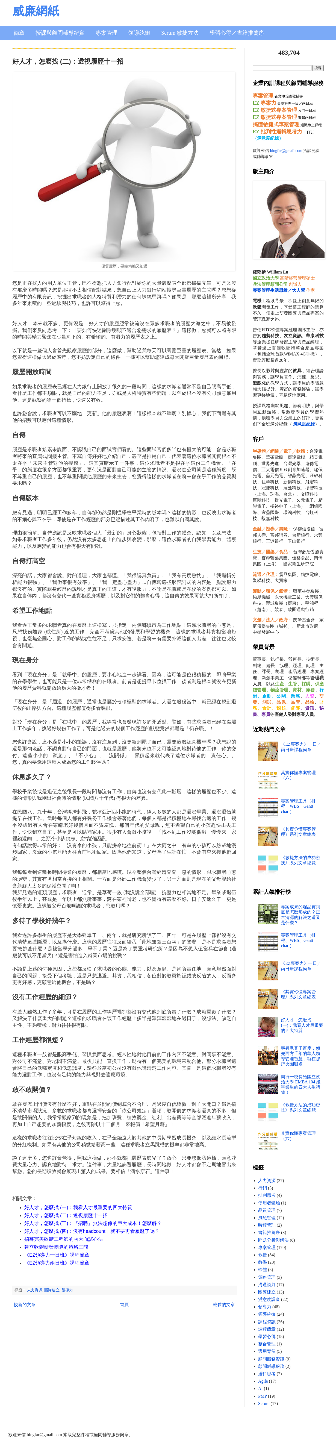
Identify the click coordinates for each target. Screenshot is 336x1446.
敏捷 (262, 1255)
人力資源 (34, 1290)
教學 (262, 1262)
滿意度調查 (269, 1299)
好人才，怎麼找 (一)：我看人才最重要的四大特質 (302, 1025)
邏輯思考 (267, 1373)
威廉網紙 (35, 11)
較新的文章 (25, 1304)
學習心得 (267, 1336)
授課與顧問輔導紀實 (60, 33)
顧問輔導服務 (271, 1366)
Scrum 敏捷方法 (180, 33)
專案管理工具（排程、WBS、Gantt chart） (298, 806)
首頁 (124, 1304)
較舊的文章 (224, 1304)
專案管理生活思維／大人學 (279, 290)
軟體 (262, 1269)
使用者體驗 (269, 1203)
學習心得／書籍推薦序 (237, 33)
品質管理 (267, 1210)
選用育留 (267, 1351)
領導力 (67, 1290)
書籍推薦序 (269, 1232)
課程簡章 (267, 1329)
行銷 (262, 1188)
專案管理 (106, 33)
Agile (263, 1381)
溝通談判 (267, 1284)
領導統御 (139, 33)
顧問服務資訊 (271, 1359)
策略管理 (267, 1277)
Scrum (264, 1403)
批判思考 (267, 1195)
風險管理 (267, 1217)
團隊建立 (52, 1290)
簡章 (19, 33)
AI (260, 1388)
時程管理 (267, 1225)
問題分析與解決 (273, 1240)
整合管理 (267, 1344)
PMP (262, 1396)
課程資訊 (267, 1321)
